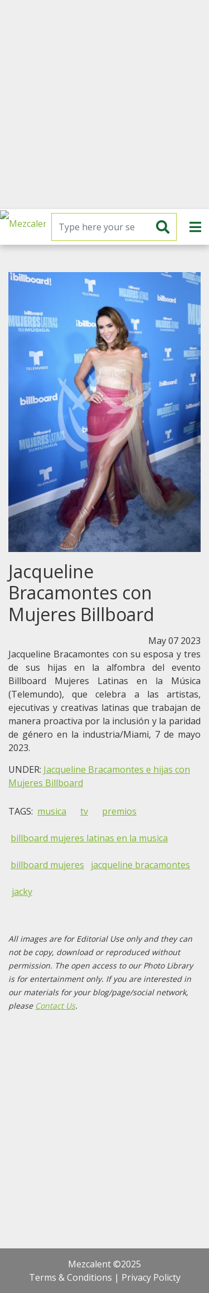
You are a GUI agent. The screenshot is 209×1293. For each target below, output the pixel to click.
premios (119, 811)
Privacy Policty (151, 1277)
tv (84, 811)
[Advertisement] (104, 104)
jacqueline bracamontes (140, 865)
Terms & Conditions (70, 1277)
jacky (22, 891)
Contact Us (55, 1005)
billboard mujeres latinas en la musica (89, 838)
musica (51, 811)
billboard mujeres (47, 865)
